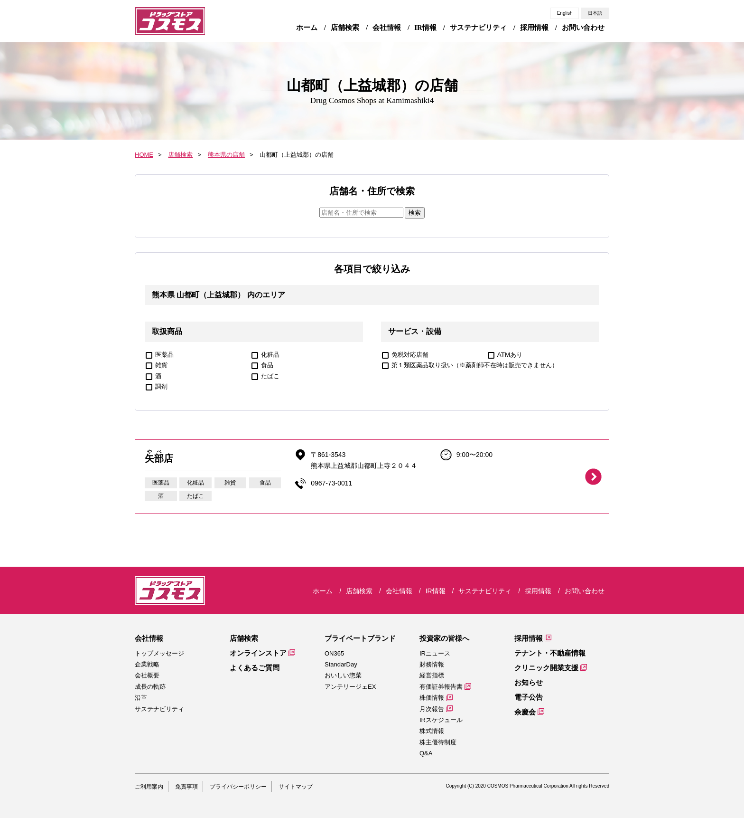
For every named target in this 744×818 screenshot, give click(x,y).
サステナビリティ (159, 709)
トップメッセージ (159, 653)
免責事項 (186, 786)
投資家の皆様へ (444, 638)
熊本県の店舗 (226, 154)
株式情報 (431, 730)
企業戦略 (147, 664)
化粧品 (270, 354)
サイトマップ (296, 786)
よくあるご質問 (254, 668)
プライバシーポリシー (238, 786)
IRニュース (434, 653)
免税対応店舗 (409, 354)
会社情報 (149, 638)
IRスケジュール (441, 719)
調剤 (161, 386)
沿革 (141, 697)
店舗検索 (180, 154)
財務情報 (431, 664)
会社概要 (147, 675)
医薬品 (164, 354)
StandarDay (341, 664)
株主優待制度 (437, 742)
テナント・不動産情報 (550, 653)
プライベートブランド (360, 638)
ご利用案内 (149, 786)
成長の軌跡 (150, 686)
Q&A (425, 753)
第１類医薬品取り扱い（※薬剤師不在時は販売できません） (474, 365)
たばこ (270, 376)
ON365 (334, 653)
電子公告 (528, 697)
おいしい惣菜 (343, 675)
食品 (267, 365)
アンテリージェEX (350, 686)
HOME (144, 154)
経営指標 (431, 675)
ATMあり (509, 354)
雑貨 (161, 365)
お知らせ (528, 682)
